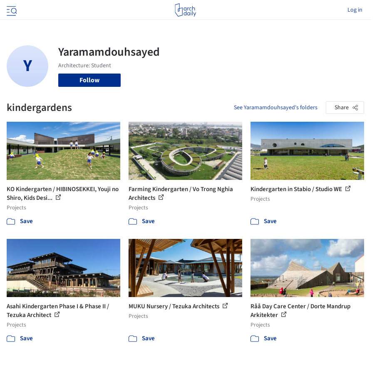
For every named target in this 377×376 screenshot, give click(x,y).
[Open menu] (11, 10)
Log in (354, 10)
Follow (89, 80)
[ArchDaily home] (185, 10)
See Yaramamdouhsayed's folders (275, 108)
